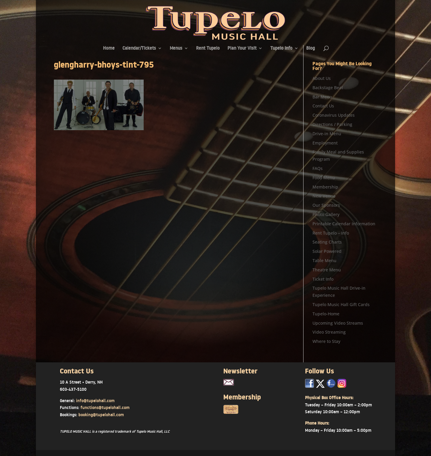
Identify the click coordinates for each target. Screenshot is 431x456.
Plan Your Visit (242, 48)
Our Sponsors (326, 205)
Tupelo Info (281, 48)
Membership (325, 187)
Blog (310, 48)
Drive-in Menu (326, 133)
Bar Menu (322, 97)
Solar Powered (327, 251)
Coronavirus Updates (333, 115)
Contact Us (323, 106)
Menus (176, 48)
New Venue (324, 196)
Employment (325, 143)
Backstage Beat (327, 87)
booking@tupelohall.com (101, 415)
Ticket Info (322, 279)
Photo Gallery (325, 214)
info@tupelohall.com (95, 401)
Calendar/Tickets (139, 48)
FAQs (317, 168)
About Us (321, 78)
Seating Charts (327, 242)
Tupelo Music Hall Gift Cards (341, 304)
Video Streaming (329, 332)
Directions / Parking (332, 124)
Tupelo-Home (325, 314)
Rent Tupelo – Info (330, 233)
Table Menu (324, 260)
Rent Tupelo (208, 48)
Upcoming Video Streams (337, 323)
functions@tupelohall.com (105, 408)
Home (109, 48)
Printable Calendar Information (343, 224)
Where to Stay (326, 341)
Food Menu (323, 177)
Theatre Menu (326, 270)
